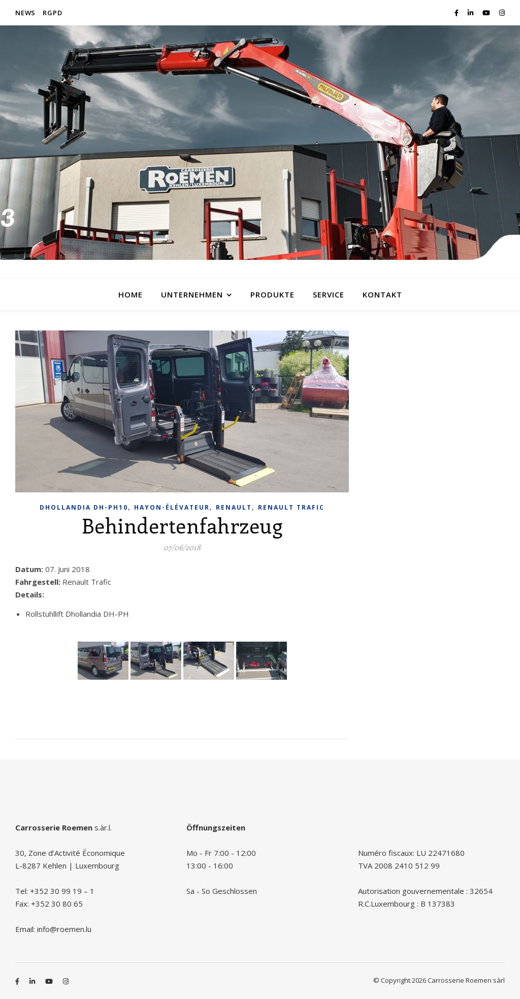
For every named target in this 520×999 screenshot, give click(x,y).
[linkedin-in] (471, 12)
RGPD (52, 12)
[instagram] (502, 12)
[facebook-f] (457, 12)
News (25, 12)
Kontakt (382, 294)
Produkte (272, 294)
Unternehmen (192, 294)
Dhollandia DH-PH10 (84, 507)
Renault (234, 507)
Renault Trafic (291, 507)
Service (328, 294)
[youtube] (487, 12)
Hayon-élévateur (172, 507)
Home (130, 294)
